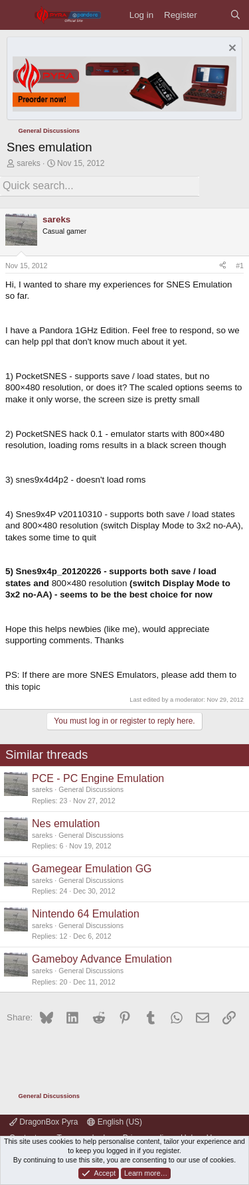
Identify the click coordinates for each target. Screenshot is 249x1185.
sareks (28, 163)
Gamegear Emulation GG (92, 868)
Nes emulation (66, 823)
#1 (240, 266)
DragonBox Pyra (43, 1122)
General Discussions (91, 789)
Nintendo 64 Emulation (85, 913)
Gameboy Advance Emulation (102, 959)
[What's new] (213, 15)
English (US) (114, 1122)
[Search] (235, 15)
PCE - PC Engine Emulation (98, 778)
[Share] (222, 266)
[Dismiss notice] (230, 49)
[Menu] (17, 15)
